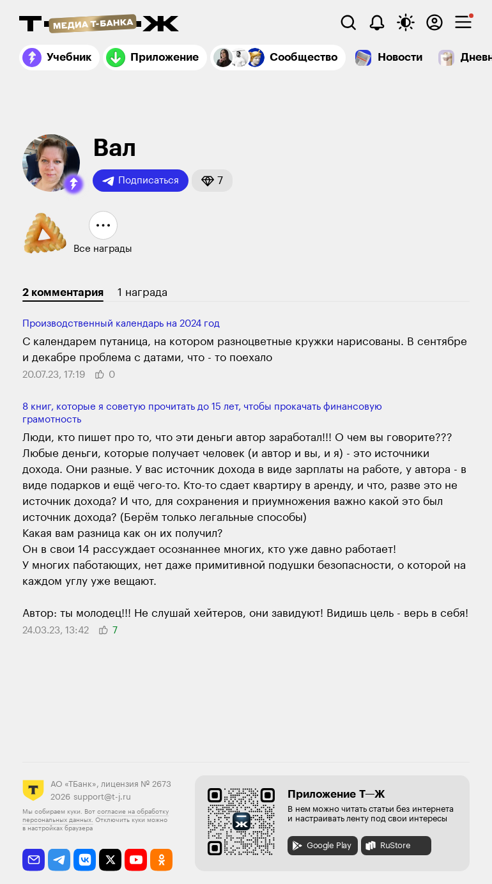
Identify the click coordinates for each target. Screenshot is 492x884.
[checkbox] (463, 22)
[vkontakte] (84, 860)
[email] (33, 860)
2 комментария (63, 292)
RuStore (387, 845)
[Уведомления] (377, 22)
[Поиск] (348, 22)
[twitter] (110, 860)
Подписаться (140, 180)
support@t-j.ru (102, 797)
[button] (73, 184)
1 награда (142, 292)
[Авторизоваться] (434, 22)
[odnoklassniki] (161, 860)
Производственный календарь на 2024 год (121, 324)
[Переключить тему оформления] (405, 22)
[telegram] (59, 860)
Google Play (321, 845)
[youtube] (136, 860)
